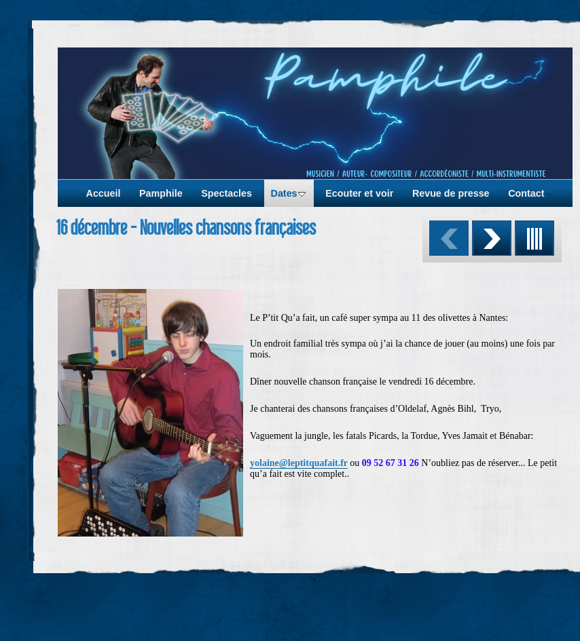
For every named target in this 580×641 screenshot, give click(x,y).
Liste (534, 238)
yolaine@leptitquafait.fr (299, 463)
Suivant (492, 238)
